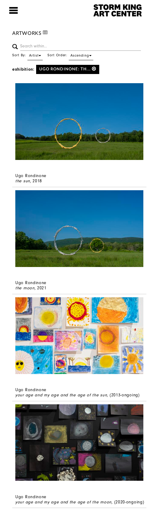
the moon (25, 288)
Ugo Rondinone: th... (67, 69)
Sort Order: (70, 55)
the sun (22, 181)
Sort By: (27, 55)
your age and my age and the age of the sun (61, 395)
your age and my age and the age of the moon (63, 502)
